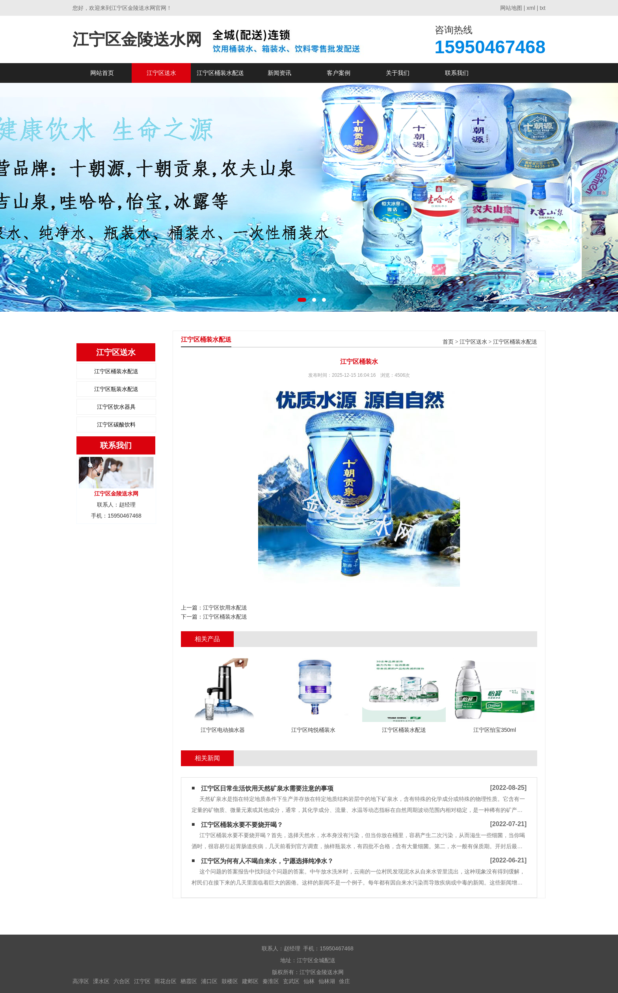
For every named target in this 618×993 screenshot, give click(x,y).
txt (542, 8)
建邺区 (250, 981)
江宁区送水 (161, 72)
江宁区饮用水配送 (225, 607)
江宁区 (142, 981)
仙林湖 (326, 981)
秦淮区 (270, 981)
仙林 (309, 981)
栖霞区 (189, 981)
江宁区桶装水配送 (220, 72)
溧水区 (101, 981)
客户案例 (338, 72)
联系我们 (457, 72)
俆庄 (344, 981)
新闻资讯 (279, 72)
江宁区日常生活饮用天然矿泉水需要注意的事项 (267, 788)
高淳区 (81, 981)
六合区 (122, 981)
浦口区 (209, 981)
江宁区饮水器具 (116, 407)
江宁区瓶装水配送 (116, 389)
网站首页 (102, 72)
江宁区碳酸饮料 (116, 424)
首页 (448, 342)
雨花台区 (165, 981)
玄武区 (291, 981)
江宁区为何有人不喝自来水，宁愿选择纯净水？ (267, 861)
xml (531, 8)
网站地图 (511, 8)
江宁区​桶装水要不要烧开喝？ (242, 824)
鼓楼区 (230, 981)
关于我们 (398, 72)
